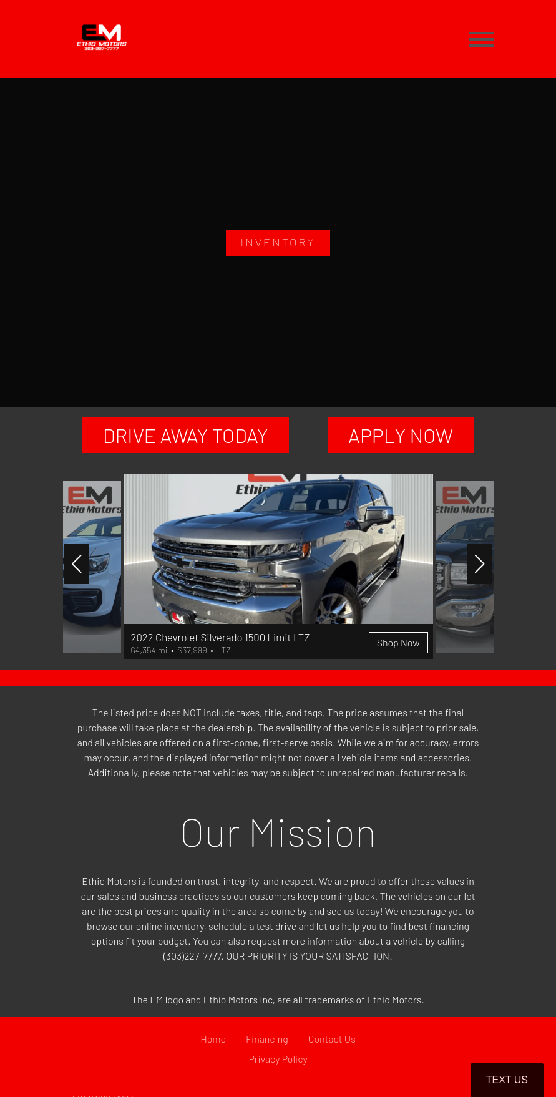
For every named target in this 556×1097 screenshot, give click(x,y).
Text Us (507, 1080)
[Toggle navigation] (481, 39)
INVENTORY (277, 242)
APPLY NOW (400, 435)
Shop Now (398, 642)
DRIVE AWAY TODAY (185, 435)
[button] (76, 564)
